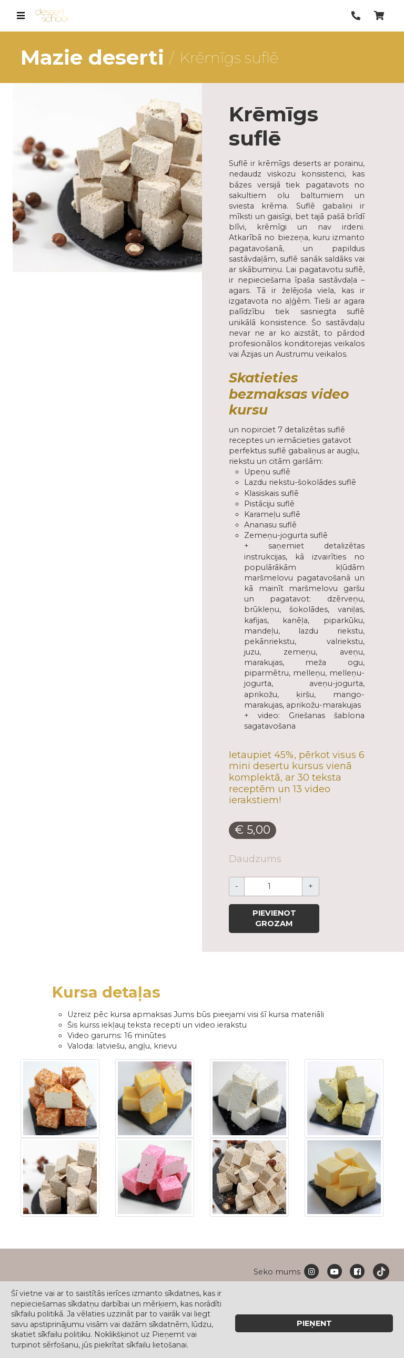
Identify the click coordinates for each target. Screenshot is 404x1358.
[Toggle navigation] (20, 15)
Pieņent (314, 1323)
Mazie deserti (92, 57)
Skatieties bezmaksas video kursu (289, 393)
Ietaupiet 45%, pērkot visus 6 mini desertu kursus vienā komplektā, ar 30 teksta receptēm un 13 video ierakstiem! (297, 777)
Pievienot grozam (274, 918)
